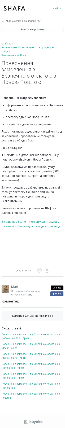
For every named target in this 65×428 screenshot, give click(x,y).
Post (57, 287)
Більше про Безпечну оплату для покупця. (30, 222)
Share (57, 294)
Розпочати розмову (32, 29)
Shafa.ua (6, 43)
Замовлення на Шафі (14, 55)
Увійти (57, 8)
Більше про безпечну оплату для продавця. (31, 226)
